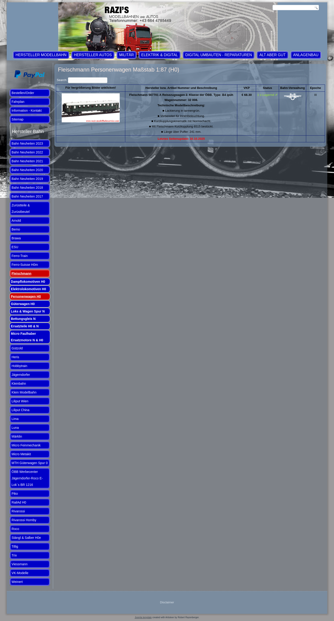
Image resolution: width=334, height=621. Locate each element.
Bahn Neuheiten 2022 (27, 152)
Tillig (15, 546)
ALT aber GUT (272, 55)
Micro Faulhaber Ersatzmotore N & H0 (27, 337)
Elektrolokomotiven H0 (28, 289)
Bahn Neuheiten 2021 (27, 161)
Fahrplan (18, 102)
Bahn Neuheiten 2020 (27, 170)
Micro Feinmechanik (26, 445)
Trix (14, 555)
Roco (15, 529)
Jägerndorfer (21, 375)
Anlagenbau (305, 55)
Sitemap (17, 119)
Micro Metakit (21, 454)
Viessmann (20, 564)
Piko (15, 493)
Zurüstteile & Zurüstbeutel (21, 208)
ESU (15, 247)
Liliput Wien (20, 401)
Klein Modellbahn (24, 392)
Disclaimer (167, 602)
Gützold (17, 348)
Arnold (16, 220)
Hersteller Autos (93, 55)
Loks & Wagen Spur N (28, 311)
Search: (82, 80)
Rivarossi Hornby (24, 520)
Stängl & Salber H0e (26, 538)
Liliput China (20, 410)
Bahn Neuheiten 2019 (27, 179)
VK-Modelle (20, 573)
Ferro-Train (20, 256)
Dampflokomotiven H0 (28, 281)
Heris (15, 357)
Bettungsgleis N (23, 319)
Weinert (17, 582)
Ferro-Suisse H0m (25, 265)
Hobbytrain (19, 366)
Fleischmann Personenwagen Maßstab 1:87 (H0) (118, 69)
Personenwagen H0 (26, 296)
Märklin (17, 436)
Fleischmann (22, 273)
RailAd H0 (19, 502)
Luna (15, 427)
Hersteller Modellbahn (41, 55)
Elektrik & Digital (159, 55)
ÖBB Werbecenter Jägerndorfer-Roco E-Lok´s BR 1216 (27, 478)
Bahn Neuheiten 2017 (27, 196)
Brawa (16, 238)
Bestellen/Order (23, 93)
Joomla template (143, 617)
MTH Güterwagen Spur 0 (30, 463)
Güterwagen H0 (23, 304)
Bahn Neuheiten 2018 (27, 187)
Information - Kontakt (27, 110)
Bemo (16, 229)
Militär (126, 55)
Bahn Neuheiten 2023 (27, 143)
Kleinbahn (19, 383)
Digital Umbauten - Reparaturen (218, 55)
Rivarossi (18, 511)
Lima (15, 419)
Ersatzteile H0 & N (25, 326)
